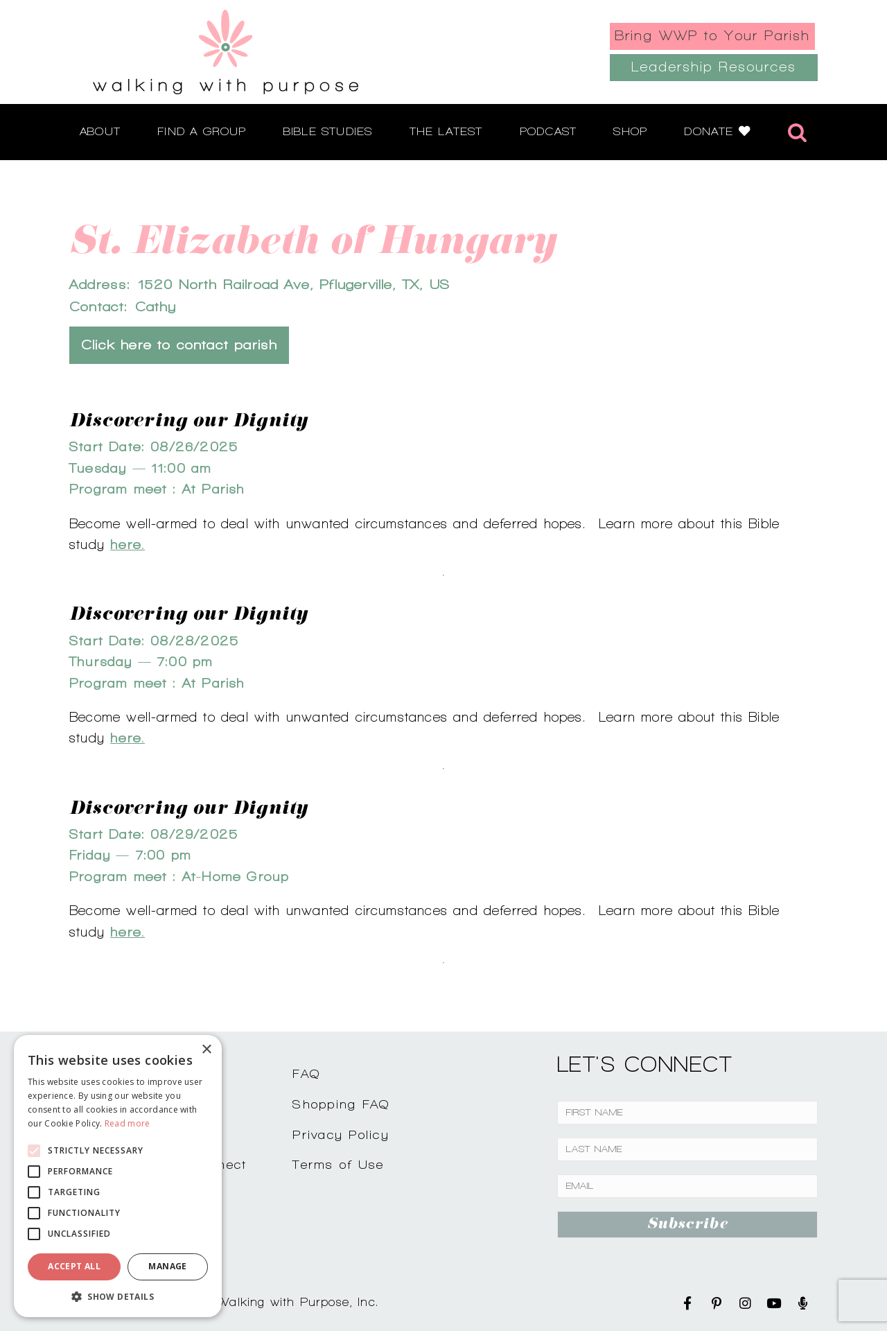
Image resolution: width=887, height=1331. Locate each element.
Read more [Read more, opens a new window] (127, 1123)
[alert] (118, 1176)
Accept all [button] (74, 1266)
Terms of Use (338, 1164)
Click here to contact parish (179, 345)
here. (127, 544)
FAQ (306, 1073)
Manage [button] (167, 1266)
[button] (118, 1296)
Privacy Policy (340, 1134)
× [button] (206, 1050)
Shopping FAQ (340, 1104)
